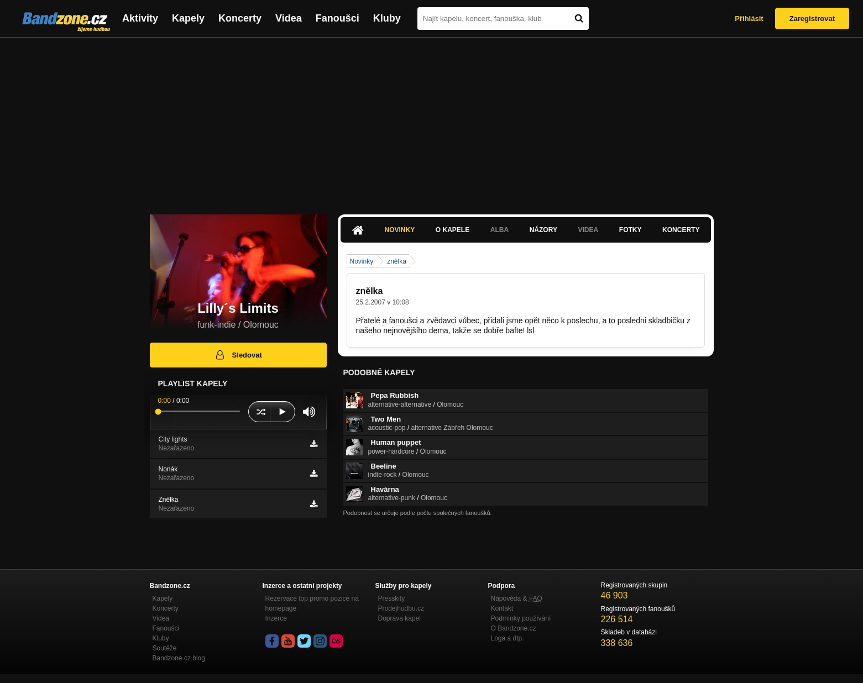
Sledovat (238, 355)
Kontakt (502, 608)
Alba (499, 230)
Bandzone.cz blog (179, 658)
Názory (543, 230)
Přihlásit (749, 18)
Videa (288, 18)
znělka (396, 261)
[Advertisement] (431, 120)
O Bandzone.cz (513, 628)
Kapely (188, 18)
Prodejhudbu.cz (401, 608)
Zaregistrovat (812, 18)
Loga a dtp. (507, 638)
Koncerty (239, 18)
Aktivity (140, 18)
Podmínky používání (521, 618)
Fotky (630, 230)
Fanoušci (337, 18)
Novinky (400, 230)
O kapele (452, 230)
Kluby (387, 18)
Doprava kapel (399, 618)
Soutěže (165, 648)
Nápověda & (516, 598)
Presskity (391, 598)
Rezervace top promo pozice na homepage (312, 603)
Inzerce (276, 618)
